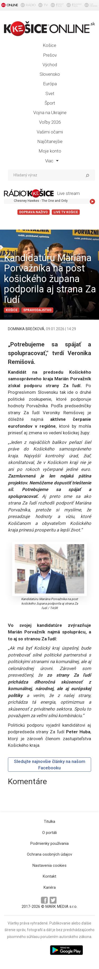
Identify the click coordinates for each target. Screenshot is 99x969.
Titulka (49, 821)
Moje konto (50, 151)
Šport (50, 103)
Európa (50, 83)
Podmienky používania (49, 843)
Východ (50, 64)
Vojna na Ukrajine (50, 112)
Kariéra (50, 887)
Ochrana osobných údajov (49, 854)
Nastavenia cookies (49, 865)
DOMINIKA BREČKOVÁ (26, 329)
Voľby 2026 (50, 122)
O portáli (49, 832)
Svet (49, 93)
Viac (52, 160)
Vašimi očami (50, 132)
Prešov (50, 55)
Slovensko (50, 74)
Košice (49, 45)
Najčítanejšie (50, 141)
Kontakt (49, 876)
